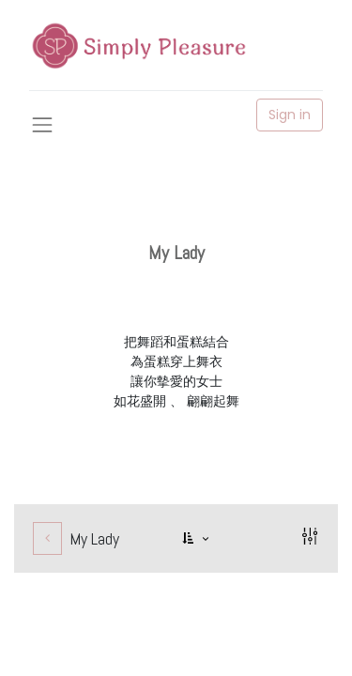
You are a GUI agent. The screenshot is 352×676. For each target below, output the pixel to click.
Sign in (289, 114)
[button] (197, 538)
